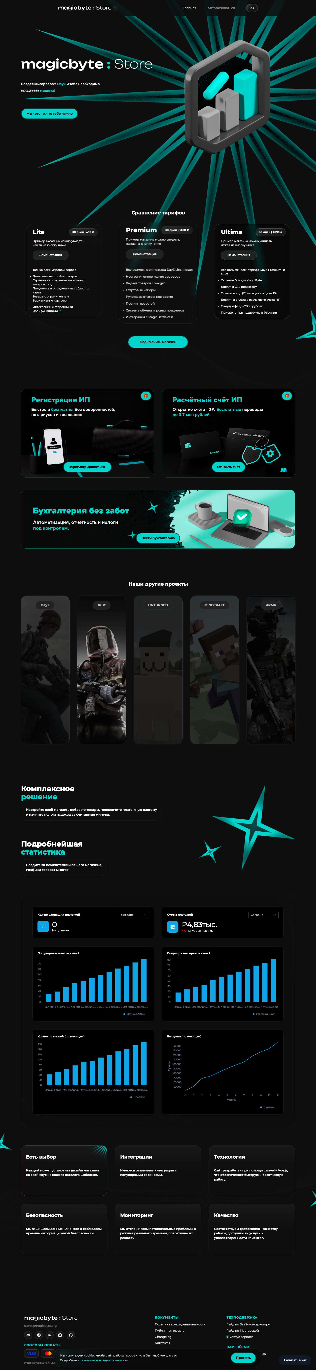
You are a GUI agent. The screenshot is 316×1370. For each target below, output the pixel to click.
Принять (243, 1358)
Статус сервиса (240, 1337)
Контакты (162, 1343)
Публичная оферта (169, 1331)
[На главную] (84, 8)
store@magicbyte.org (40, 1326)
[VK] (50, 1335)
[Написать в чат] (295, 1360)
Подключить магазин (158, 342)
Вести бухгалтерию (158, 538)
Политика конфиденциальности (180, 1324)
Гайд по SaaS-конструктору (248, 1324)
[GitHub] (71, 1335)
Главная (189, 8)
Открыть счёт (228, 467)
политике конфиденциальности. (104, 1360)
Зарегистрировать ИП (87, 467)
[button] (115, 8)
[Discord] (28, 1335)
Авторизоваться (221, 8)
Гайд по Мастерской (243, 1331)
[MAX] (60, 1335)
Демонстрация (50, 255)
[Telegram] (39, 1335)
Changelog (163, 1337)
